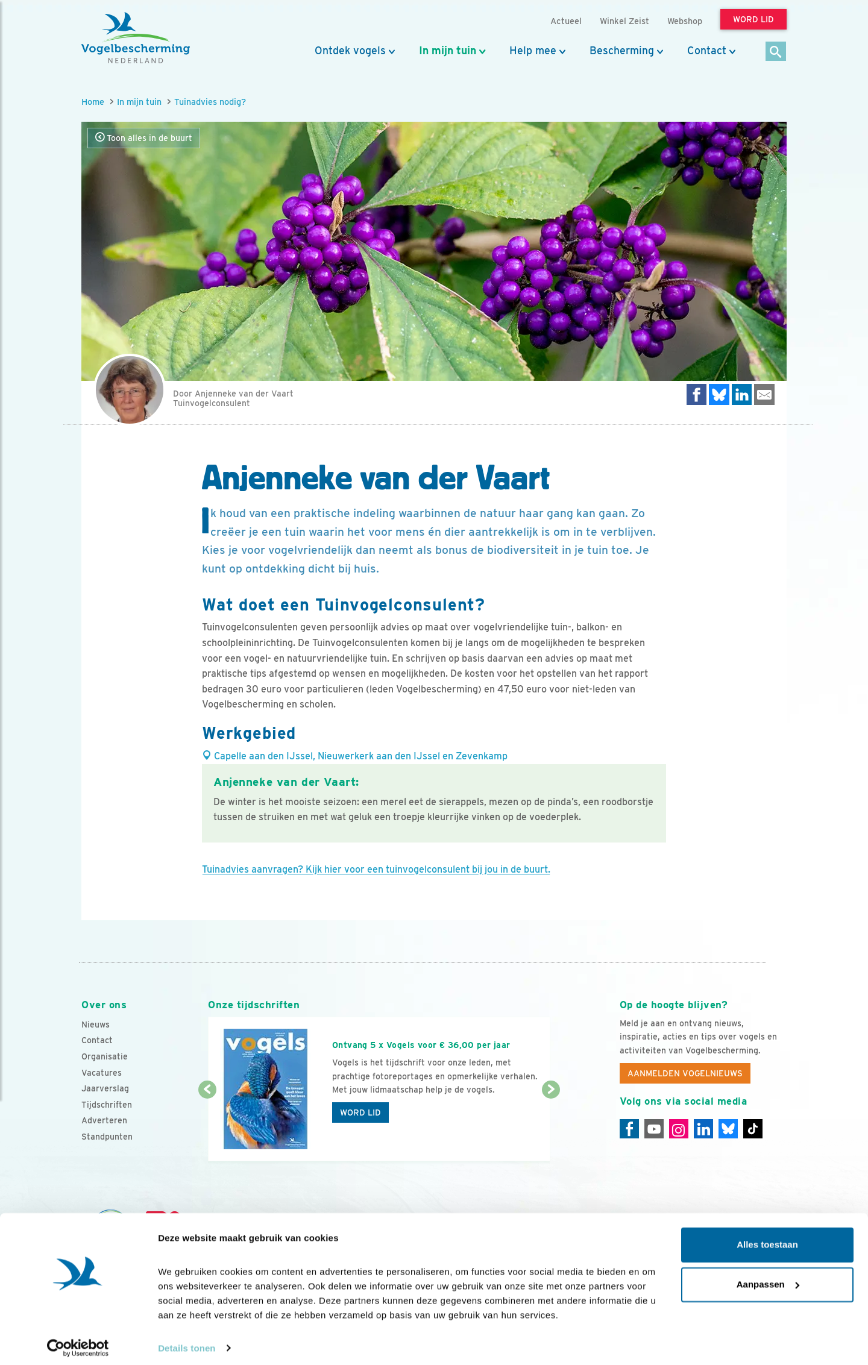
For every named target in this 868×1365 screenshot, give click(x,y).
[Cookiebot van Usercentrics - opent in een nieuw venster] (78, 1341)
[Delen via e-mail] (764, 394)
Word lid (360, 1112)
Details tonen (186, 1341)
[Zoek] (776, 52)
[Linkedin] (703, 1128)
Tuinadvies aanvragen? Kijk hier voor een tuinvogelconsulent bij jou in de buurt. (376, 869)
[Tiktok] (753, 1128)
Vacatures (101, 1073)
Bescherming (622, 51)
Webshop (684, 21)
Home (92, 101)
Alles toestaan (767, 1238)
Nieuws (95, 1024)
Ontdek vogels (350, 51)
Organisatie (104, 1056)
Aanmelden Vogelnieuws (685, 1073)
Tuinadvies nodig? (210, 101)
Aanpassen (768, 1277)
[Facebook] (629, 1128)
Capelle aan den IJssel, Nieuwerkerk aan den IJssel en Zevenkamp (355, 756)
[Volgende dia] (550, 1126)
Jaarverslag (105, 1088)
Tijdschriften (106, 1104)
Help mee (532, 51)
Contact (706, 51)
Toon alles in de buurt (143, 138)
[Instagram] (678, 1128)
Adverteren (104, 1120)
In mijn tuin (447, 51)
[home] (135, 38)
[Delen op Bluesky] (719, 394)
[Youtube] (654, 1128)
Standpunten (107, 1136)
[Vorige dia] (207, 1126)
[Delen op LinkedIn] (742, 394)
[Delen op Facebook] (697, 394)
